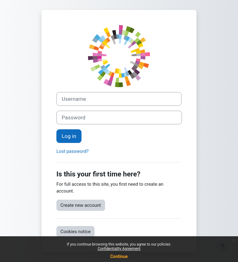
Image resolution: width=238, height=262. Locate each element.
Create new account (80, 205)
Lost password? (72, 151)
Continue (119, 256)
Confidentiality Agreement (119, 248)
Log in (69, 136)
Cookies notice (75, 231)
